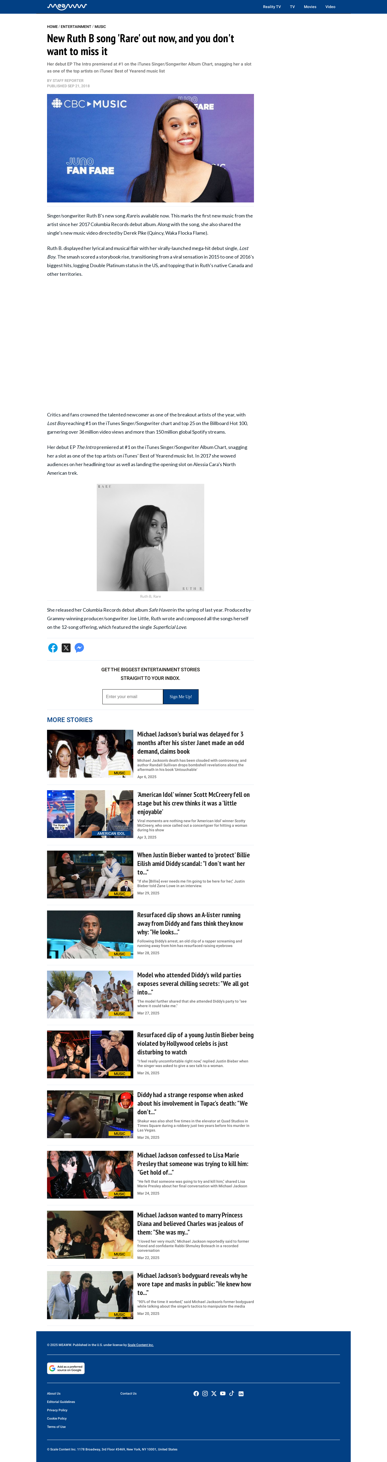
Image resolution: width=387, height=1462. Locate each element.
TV (292, 7)
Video (330, 7)
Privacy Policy (57, 1410)
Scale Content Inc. (141, 1345)
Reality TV (272, 7)
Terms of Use (56, 1427)
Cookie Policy (57, 1418)
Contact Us (128, 1393)
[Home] (67, 7)
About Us (53, 1393)
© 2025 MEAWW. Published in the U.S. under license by (87, 1345)
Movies (310, 7)
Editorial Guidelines (61, 1402)
